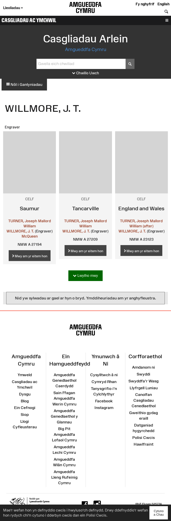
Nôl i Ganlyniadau (24, 84)
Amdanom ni (143, 367)
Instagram (103, 407)
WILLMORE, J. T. (20, 231)
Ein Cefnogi (24, 407)
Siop (25, 414)
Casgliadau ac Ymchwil (29, 20)
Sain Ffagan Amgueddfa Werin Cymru (64, 398)
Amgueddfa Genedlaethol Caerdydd (64, 380)
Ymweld (25, 375)
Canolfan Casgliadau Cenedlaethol (144, 400)
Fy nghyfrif (145, 4)
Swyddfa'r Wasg (143, 381)
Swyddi (143, 374)
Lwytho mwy (85, 275)
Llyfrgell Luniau (144, 388)
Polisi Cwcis (96, 515)
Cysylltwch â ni (104, 375)
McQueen (30, 236)
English (163, 4)
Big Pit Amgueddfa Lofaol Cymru (64, 434)
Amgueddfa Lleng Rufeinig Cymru (64, 477)
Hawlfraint (143, 444)
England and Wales (141, 208)
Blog (25, 401)
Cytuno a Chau (161, 514)
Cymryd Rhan (104, 381)
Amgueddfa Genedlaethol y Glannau (64, 416)
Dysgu (25, 394)
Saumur (29, 208)
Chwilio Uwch (85, 73)
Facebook (104, 401)
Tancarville (85, 208)
